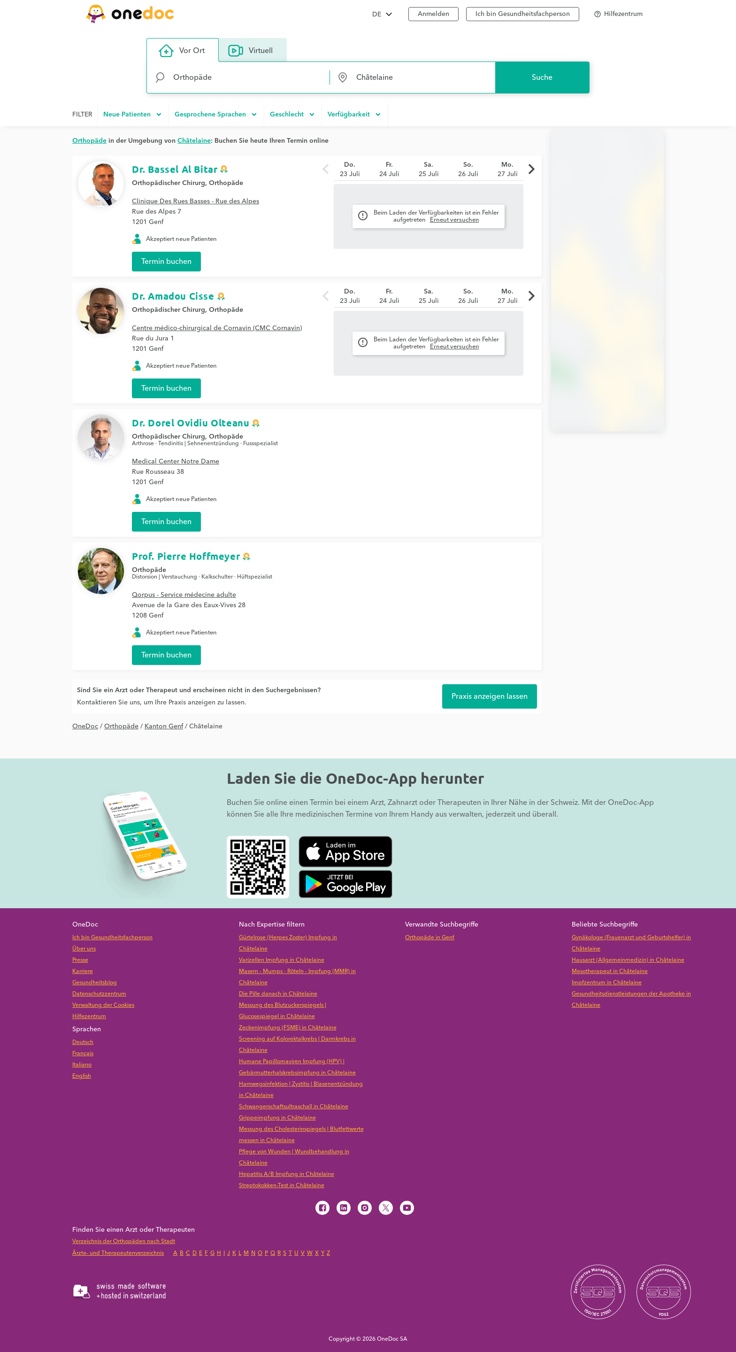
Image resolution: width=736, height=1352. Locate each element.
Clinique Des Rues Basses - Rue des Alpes (195, 201)
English (81, 1076)
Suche (542, 77)
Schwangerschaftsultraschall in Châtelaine (293, 1107)
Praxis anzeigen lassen (490, 696)
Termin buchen (166, 261)
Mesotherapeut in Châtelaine (610, 971)
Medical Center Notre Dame (175, 461)
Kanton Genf (164, 726)
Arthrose (143, 443)
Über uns (84, 949)
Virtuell (250, 50)
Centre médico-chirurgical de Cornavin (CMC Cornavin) (217, 328)
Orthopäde (226, 183)
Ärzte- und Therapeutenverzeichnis (118, 1253)
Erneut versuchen (454, 220)
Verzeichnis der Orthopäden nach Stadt (123, 1241)
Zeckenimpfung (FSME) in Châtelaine (288, 1028)
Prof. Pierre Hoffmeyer (186, 556)
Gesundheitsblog (94, 983)
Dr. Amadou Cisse (173, 296)
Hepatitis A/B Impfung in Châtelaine (286, 1174)
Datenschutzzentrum (99, 994)
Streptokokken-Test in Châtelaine (281, 1185)
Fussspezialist (260, 443)
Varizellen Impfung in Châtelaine (281, 960)
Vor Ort (182, 50)
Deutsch (82, 1042)
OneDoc (85, 726)
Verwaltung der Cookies (103, 1005)
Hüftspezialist (254, 577)
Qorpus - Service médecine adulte (184, 595)
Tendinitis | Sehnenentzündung (198, 443)
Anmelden (433, 14)
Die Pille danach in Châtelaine (278, 994)
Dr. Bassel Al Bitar (174, 169)
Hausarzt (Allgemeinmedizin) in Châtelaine (628, 960)
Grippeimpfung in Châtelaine (277, 1118)
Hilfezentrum (89, 1016)
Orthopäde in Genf (429, 938)
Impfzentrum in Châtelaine (607, 983)
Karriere (82, 971)
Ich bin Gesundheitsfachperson (522, 14)
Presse (80, 960)
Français (82, 1053)
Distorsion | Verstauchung (164, 577)
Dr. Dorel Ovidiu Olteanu (190, 423)
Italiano (82, 1065)
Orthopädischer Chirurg (168, 183)
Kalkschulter (217, 577)
